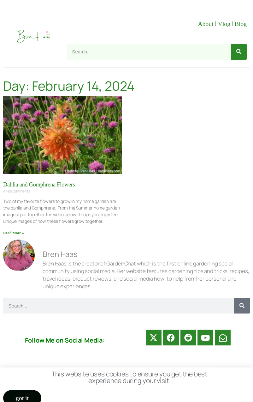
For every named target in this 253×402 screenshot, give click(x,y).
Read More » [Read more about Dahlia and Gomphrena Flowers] (13, 233)
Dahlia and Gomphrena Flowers (39, 184)
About (206, 23)
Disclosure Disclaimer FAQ (132, 373)
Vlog (225, 23)
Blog (241, 23)
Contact (75, 373)
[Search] (239, 52)
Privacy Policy (197, 373)
